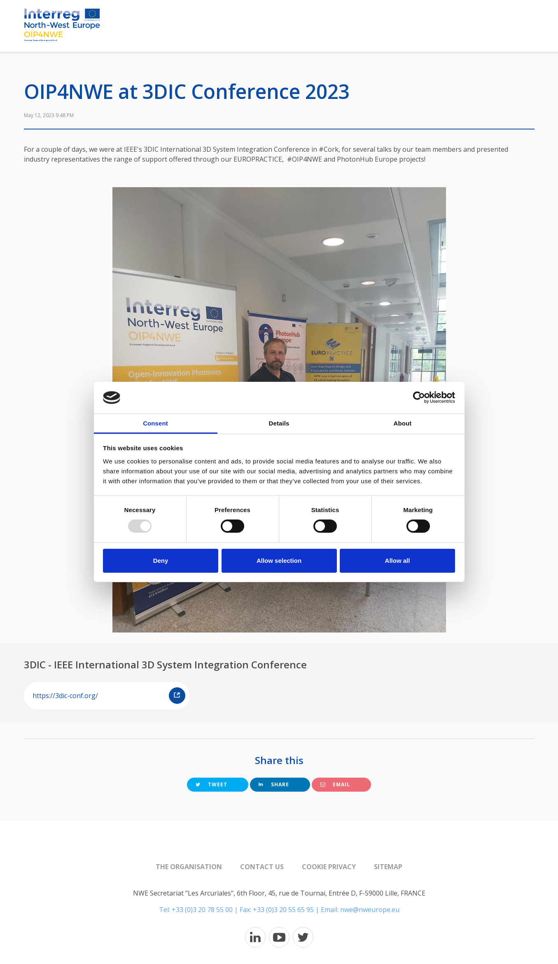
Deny (160, 560)
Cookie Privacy (329, 866)
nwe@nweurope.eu (369, 909)
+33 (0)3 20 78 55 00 (202, 909)
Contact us (262, 866)
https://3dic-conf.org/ (109, 695)
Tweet (211, 784)
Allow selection (279, 560)
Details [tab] (279, 423)
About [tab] (403, 423)
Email (335, 784)
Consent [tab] (155, 423)
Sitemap (388, 866)
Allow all (397, 560)
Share (274, 784)
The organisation (189, 866)
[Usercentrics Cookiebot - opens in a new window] (419, 397)
